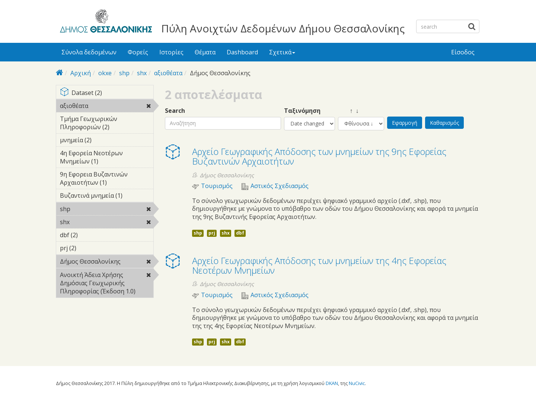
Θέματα (205, 52)
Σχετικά (282, 52)
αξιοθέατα (168, 73)
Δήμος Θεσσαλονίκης (106, 262)
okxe (105, 73)
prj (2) (88, 248)
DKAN (332, 383)
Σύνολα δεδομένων (89, 52)
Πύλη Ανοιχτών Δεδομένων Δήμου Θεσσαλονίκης (283, 28)
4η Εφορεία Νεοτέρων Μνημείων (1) (106, 158)
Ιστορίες (171, 52)
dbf (240, 233)
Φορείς (138, 52)
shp (124, 73)
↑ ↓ (348, 111)
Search (175, 111)
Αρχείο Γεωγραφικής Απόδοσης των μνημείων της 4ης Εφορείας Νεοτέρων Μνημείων (319, 265)
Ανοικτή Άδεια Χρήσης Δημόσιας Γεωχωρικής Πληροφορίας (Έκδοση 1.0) (106, 284)
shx (142, 73)
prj (211, 233)
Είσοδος (463, 52)
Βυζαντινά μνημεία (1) (106, 196)
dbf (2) (89, 235)
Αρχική (80, 73)
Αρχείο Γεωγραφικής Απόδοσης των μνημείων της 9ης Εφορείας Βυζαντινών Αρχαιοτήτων (319, 156)
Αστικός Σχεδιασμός (280, 186)
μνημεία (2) (103, 140)
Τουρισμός (217, 186)
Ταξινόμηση (302, 111)
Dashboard (242, 52)
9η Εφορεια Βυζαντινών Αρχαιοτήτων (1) (106, 179)
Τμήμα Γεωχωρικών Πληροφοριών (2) (106, 124)
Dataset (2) (106, 93)
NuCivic (357, 383)
